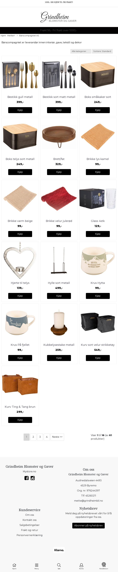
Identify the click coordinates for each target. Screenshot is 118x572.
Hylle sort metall (59, 283)
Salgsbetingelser (30, 525)
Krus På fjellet (20, 345)
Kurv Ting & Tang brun (20, 406)
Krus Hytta (98, 283)
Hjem (3, 35)
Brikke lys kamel (98, 159)
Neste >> (57, 436)
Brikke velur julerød (59, 221)
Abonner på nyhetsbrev (88, 525)
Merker (11, 35)
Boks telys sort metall (20, 159)
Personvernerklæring (30, 535)
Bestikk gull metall (20, 97)
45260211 (90, 495)
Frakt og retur (29, 530)
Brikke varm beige (20, 221)
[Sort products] (102, 51)
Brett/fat (59, 159)
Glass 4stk (98, 221)
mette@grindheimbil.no (88, 500)
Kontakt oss (29, 520)
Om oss (29, 515)
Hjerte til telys (20, 283)
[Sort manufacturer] (80, 51)
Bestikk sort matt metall (59, 97)
